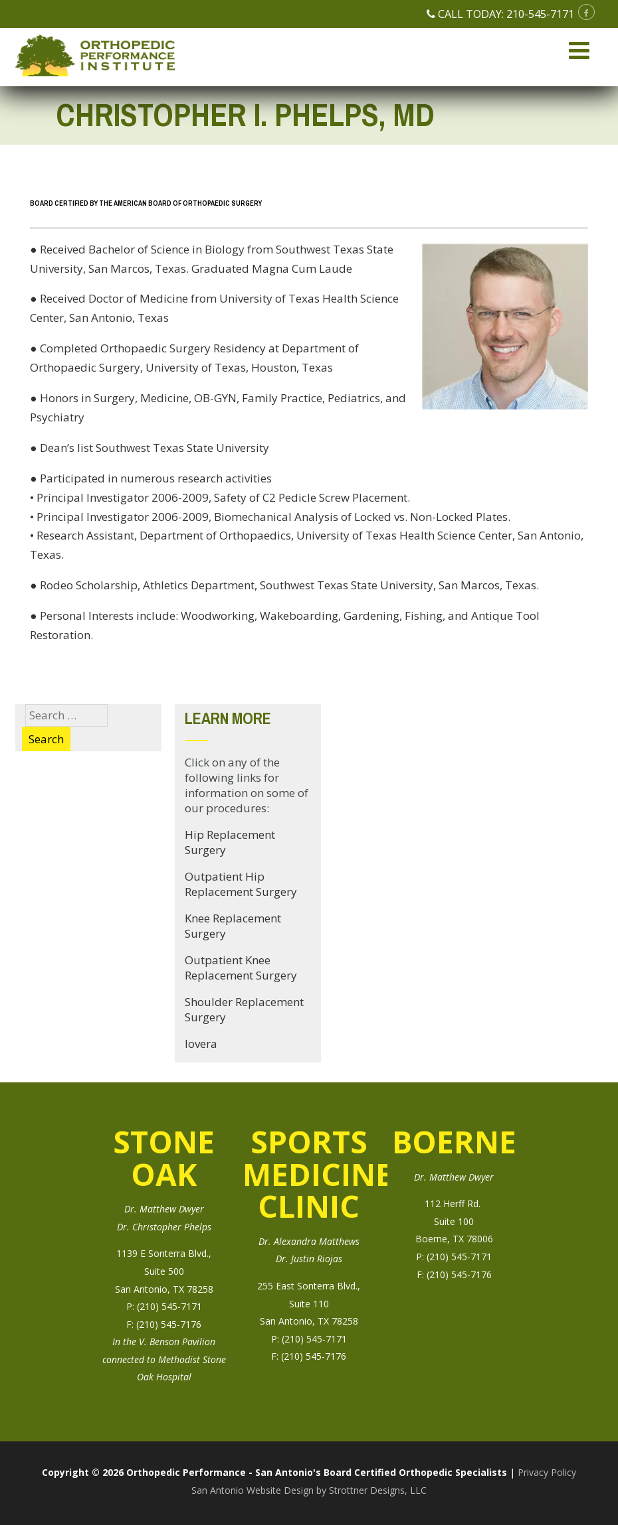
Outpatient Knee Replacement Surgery (241, 967)
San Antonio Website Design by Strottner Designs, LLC (309, 1490)
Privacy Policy (547, 1472)
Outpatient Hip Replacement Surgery (241, 884)
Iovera (201, 1043)
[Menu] (579, 50)
